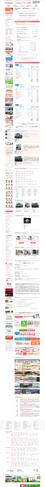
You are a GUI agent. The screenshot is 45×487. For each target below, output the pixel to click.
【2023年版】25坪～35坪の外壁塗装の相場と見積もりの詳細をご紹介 (29, 399)
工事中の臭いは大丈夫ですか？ (9, 270)
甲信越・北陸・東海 (8, 447)
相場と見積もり (7, 241)
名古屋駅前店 (22, 449)
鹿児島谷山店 (15, 466)
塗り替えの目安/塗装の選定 (9, 423)
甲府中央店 (33, 448)
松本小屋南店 (20, 448)
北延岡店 (34, 465)
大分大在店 (22, 465)
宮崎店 (31, 465)
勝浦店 (14, 444)
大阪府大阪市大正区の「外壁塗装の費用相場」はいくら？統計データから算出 (9, 345)
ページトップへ (37, 419)
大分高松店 (16, 465)
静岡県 (19, 177)
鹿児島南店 (37, 465)
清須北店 (38, 449)
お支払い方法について (16, 428)
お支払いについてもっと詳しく (35, 281)
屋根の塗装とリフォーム (25, 423)
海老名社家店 (12, 441)
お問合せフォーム (8, 429)
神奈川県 (19, 173)
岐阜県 (22, 177)
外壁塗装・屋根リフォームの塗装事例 (27, 426)
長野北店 (30, 448)
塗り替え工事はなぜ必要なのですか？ (21, 301)
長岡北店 (15, 448)
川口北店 (29, 441)
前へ (6, 179)
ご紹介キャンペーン (35, 427)
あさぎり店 (12, 465)
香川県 (32, 181)
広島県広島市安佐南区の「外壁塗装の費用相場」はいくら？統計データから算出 (9, 348)
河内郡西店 (22, 445)
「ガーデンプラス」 (24, 474)
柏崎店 (17, 448)
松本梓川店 (24, 448)
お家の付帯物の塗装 (8, 249)
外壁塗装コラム (24, 428)
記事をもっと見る (11, 127)
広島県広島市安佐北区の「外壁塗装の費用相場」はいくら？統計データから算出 (9, 350)
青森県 (19, 171)
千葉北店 (38, 442)
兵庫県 (19, 179)
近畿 (7, 452)
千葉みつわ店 (12, 443)
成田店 (12, 444)
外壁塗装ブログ (36, 0)
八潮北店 (32, 441)
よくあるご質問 (32, 0)
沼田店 (31, 445)
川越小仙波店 (12, 442)
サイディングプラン (8, 218)
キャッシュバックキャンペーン (36, 426)
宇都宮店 (16, 445)
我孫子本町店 (29, 443)
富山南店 (15, 449)
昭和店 (36, 448)
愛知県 (16, 177)
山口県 (22, 181)
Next (39, 206)
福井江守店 (18, 449)
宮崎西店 (28, 465)
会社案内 (29, 0)
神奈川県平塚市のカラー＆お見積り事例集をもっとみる (33, 244)
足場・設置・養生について (8, 255)
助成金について (7, 242)
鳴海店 (31, 449)
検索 (12, 56)
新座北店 (26, 441)
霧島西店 (29, 466)
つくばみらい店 (25, 444)
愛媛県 (30, 181)
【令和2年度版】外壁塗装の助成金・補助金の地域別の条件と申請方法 (29, 413)
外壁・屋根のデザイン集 (25, 427)
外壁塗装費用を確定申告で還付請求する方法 (26, 409)
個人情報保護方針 (26, 0)
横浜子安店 (11, 31)
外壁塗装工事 (7, 424)
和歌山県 (30, 179)
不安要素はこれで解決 (8, 256)
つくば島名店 (21, 444)
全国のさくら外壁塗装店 (9, 431)
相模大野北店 (11, 30)
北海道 (16, 171)
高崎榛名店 (26, 445)
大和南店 (11, 34)
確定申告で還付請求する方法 (8, 243)
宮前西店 (7, 30)
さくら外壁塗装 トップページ (9, 421)
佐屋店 (25, 449)
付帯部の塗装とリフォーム (17, 423)
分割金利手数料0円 (35, 425)
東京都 (16, 173)
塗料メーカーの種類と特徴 (8, 251)
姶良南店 (26, 466)
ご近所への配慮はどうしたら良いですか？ (9, 274)
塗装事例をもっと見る (10, 140)
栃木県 (30, 173)
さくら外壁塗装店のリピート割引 (36, 428)
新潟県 (16, 175)
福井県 (30, 175)
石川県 (24, 175)
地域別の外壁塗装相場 (25, 425)
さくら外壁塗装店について (9, 422)
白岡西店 (16, 442)
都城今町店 (25, 465)
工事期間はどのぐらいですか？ (9, 272)
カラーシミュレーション (16, 425)
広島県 (16, 181)
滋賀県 (24, 179)
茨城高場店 (32, 444)
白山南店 (12, 449)
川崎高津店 (11, 33)
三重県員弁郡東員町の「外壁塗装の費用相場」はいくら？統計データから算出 (9, 343)
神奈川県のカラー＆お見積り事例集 (9, 40)
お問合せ (39, 0)
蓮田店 (19, 442)
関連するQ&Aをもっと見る (34, 308)
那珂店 (35, 444)
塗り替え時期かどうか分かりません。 (9, 268)
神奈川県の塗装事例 (8, 36)
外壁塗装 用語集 (24, 424)
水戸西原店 (29, 444)
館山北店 (32, 442)
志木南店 (35, 441)
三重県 (24, 177)
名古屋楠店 (28, 449)
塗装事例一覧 (9, 129)
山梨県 (22, 175)
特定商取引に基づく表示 (9, 231)
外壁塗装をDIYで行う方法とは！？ (9, 259)
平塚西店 (20, 441)
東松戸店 (26, 443)
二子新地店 (7, 33)
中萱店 (27, 448)
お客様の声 (7, 223)
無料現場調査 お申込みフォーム (9, 428)
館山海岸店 (17, 444)
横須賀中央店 (16, 441)
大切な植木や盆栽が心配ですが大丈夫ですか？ (23, 306)
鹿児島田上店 (23, 466)
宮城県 (24, 171)
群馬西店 (29, 445)
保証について (7, 225)
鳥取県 (24, 181)
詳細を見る (21, 242)
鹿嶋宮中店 (12, 445)
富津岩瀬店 (28, 442)
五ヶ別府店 (19, 466)
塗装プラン (7, 217)
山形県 (30, 171)
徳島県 (35, 181)
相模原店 (7, 34)
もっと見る (9, 17)
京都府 (22, 179)
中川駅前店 (7, 31)
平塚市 (26, 217)
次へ (12, 179)
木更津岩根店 (25, 442)
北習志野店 (16, 443)
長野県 (19, 175)
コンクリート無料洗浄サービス (36, 429)
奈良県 (27, 179)
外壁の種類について (8, 247)
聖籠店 (12, 448)
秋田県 (27, 171)
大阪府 (16, 179)
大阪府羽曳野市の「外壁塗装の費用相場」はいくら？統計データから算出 (9, 346)
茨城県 (27, 173)
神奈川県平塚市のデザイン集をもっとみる (34, 229)
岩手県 (22, 171)
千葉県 (25, 173)
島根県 (27, 181)
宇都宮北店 (19, 445)
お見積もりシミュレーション (17, 424)
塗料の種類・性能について (8, 250)
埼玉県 (22, 173)
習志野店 (19, 443)
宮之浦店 (12, 466)
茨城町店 (38, 444)
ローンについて (7, 229)
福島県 (32, 171)
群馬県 (33, 173)
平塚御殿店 (23, 441)
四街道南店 (36, 443)
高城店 (19, 465)
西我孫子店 (33, 443)
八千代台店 (23, 443)
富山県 (27, 175)
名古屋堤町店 (34, 449)
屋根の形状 (7, 248)
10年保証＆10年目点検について (17, 426)
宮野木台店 (35, 442)
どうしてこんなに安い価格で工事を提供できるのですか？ (24, 299)
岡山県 (19, 181)
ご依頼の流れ (7, 219)
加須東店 (21, 442)
